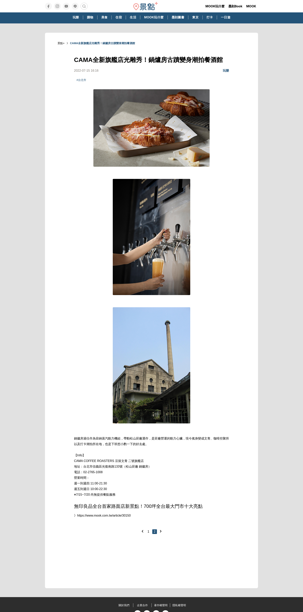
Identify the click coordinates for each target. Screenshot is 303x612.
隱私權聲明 (179, 605)
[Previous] (142, 531)
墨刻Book (235, 6)
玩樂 (226, 70)
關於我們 (124, 605)
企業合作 (142, 605)
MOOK (251, 6)
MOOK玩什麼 (215, 6)
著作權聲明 (161, 605)
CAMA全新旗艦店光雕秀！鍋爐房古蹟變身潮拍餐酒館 (102, 43)
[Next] (160, 531)
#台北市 (81, 80)
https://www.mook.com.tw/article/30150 (104, 515)
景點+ (61, 43)
